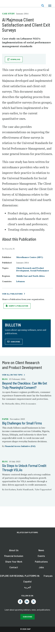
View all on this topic (12, 374)
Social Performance (39, 270)
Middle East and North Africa (30, 276)
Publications (41, 561)
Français (48, 575)
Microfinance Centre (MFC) (29, 257)
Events (41, 555)
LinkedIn (26, 601)
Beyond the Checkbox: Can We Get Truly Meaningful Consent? (24, 385)
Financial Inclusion (13, 555)
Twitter (33, 601)
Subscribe (15, 341)
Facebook (20, 601)
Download (15, 59)
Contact (13, 567)
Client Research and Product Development (30, 269)
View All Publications (12, 293)
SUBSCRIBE (27, 616)
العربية (27, 587)
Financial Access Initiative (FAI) (20, 446)
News (41, 550)
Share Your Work (13, 561)
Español (27, 581)
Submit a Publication (18, 306)
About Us (13, 550)
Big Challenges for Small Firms (22, 423)
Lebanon (20, 281)
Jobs (41, 567)
